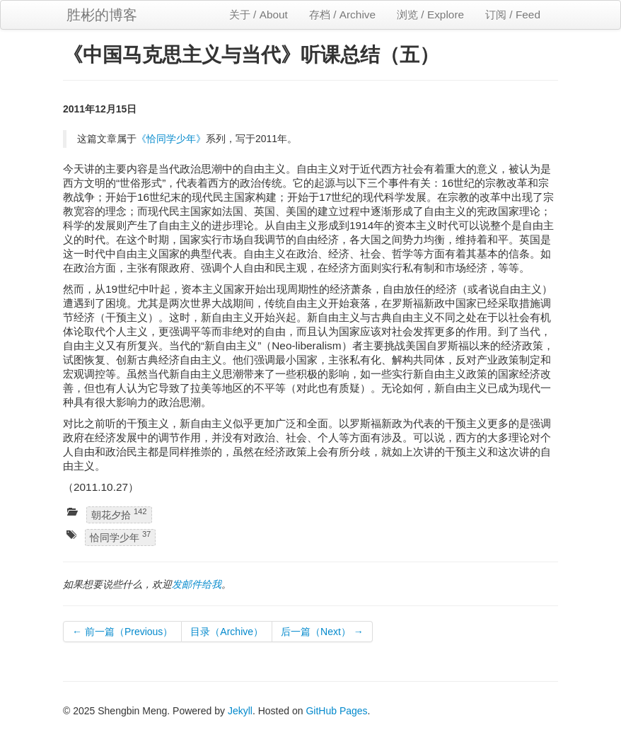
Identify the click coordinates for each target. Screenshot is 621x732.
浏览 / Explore (430, 14)
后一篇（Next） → (322, 631)
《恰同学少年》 (171, 138)
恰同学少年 (120, 537)
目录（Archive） (226, 631)
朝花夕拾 (119, 514)
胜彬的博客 (101, 15)
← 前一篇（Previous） (122, 631)
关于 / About (258, 14)
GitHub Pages (336, 710)
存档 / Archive (342, 14)
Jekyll (240, 710)
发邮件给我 (196, 584)
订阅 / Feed (512, 14)
